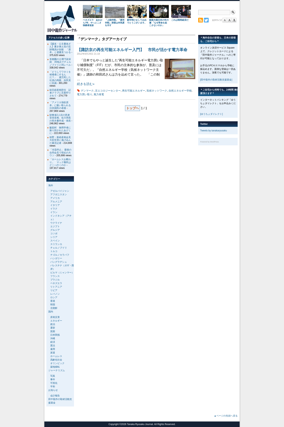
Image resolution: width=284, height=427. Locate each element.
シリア (53, 237)
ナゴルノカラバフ (59, 254)
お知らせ (53, 390)
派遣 (52, 352)
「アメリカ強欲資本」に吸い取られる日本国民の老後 (60, 105)
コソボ (53, 233)
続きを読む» (85, 84)
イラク (53, 208)
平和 (52, 386)
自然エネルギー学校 (180, 90)
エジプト (55, 226)
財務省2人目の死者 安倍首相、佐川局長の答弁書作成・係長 (61, 118)
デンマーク (87, 90)
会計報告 (55, 395)
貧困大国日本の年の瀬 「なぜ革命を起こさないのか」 (159, 23)
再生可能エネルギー (133, 90)
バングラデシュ (58, 262)
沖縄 (52, 338)
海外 (50, 185)
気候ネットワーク (157, 90)
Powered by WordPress (209, 142)
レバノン (55, 293)
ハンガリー (56, 258)
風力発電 (99, 94)
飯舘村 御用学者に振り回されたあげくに (60, 130)
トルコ (53, 251)
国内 (50, 311)
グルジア (55, 230)
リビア (53, 290)
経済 (52, 342)
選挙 (52, 327)
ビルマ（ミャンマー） (62, 272)
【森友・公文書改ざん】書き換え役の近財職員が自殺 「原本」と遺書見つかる (60, 48)
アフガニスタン (58, 194)
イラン (53, 212)
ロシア (53, 297)
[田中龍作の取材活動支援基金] (216, 79)
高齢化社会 (56, 359)
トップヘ (132, 108)
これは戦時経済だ (180, 20)
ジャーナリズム (56, 370)
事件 (52, 379)
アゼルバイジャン (59, 191)
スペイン (55, 240)
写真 (52, 376)
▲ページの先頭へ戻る (226, 415)
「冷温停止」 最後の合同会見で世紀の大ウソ (60, 152)
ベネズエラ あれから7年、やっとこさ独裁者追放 (92, 23)
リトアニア (56, 286)
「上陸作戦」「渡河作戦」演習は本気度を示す (114, 23)
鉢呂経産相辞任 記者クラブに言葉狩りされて (60, 93)
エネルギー (56, 320)
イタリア (55, 205)
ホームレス (56, 356)
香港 (52, 301)
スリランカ (56, 244)
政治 (52, 324)
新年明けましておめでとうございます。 (137, 21)
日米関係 (55, 335)
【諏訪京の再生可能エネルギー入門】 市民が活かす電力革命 (132, 50)
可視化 (53, 383)
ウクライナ (56, 222)
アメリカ (55, 198)
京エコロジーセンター (108, 90)
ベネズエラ (56, 283)
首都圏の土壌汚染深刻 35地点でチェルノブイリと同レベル (60, 62)
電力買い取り (84, 94)
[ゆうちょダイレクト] (211, 114)
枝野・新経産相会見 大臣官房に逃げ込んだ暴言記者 (61, 140)
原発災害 (55, 317)
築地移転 (55, 366)
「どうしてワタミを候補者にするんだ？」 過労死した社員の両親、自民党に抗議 (60, 77)
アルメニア (56, 201)
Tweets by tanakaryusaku (213, 130)
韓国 (52, 304)
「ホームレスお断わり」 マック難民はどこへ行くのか (60, 162)
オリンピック (57, 363)
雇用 (52, 349)
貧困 (52, 331)
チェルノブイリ (58, 247)
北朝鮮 (53, 308)
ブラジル (55, 279)
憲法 (52, 345)
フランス (55, 276)
